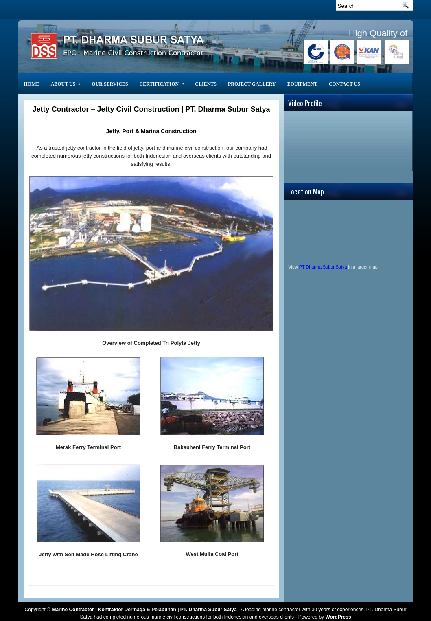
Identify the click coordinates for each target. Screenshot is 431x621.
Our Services (110, 84)
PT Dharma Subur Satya (323, 266)
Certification (165, 80)
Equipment (302, 84)
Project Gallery (252, 84)
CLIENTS (206, 84)
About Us (68, 80)
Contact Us (344, 84)
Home (31, 84)
